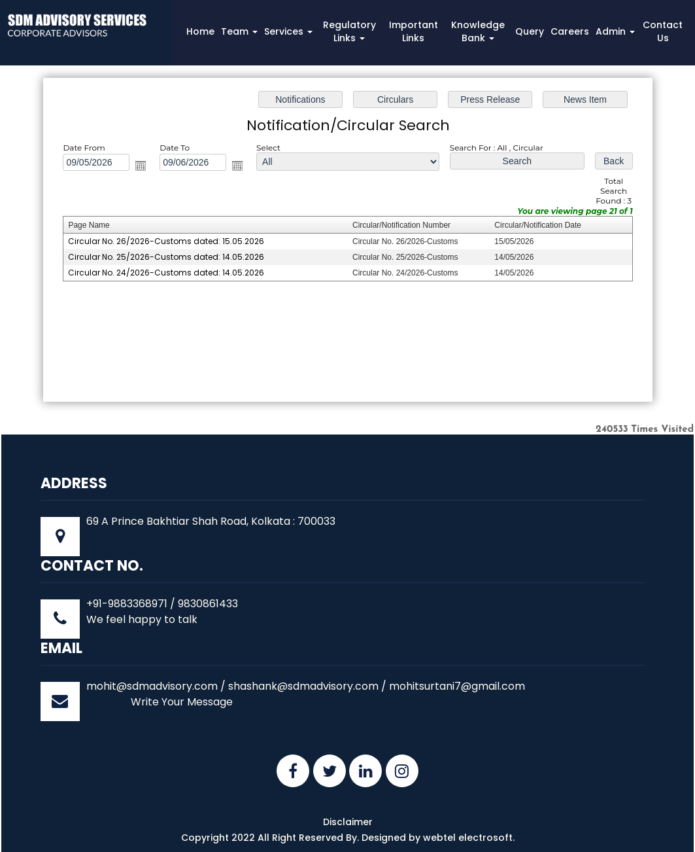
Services (288, 31)
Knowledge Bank (478, 31)
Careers (570, 31)
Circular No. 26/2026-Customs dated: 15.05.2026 (168, 241)
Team (239, 31)
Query (529, 31)
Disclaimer (348, 821)
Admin (615, 31)
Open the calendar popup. (143, 167)
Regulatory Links (349, 31)
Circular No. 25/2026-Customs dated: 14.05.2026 (168, 256)
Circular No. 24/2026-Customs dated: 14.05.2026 (168, 272)
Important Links (413, 31)
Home (200, 31)
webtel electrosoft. (469, 837)
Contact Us (663, 31)
